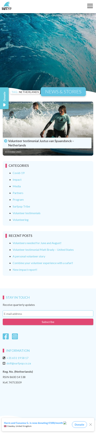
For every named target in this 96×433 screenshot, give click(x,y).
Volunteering (21, 219)
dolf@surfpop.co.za (19, 363)
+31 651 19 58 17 (17, 358)
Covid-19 (18, 173)
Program (18, 199)
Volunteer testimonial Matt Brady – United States (43, 249)
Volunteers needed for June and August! (37, 243)
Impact (17, 179)
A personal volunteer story (29, 256)
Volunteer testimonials (26, 213)
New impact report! (25, 269)
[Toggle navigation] (90, 6)
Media (17, 186)
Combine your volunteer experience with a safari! (43, 263)
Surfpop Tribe (21, 206)
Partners (18, 193)
